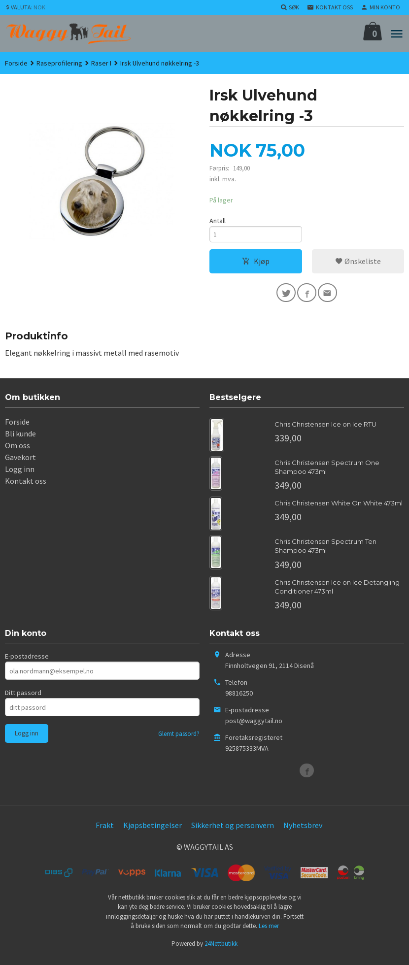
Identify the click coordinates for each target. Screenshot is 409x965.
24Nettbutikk (221, 950)
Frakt (105, 832)
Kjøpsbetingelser (152, 832)
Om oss (17, 452)
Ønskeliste (358, 265)
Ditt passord (23, 699)
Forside (16, 63)
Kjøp (256, 265)
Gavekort (20, 463)
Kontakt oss (25, 487)
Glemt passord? (179, 740)
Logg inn (19, 475)
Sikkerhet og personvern (232, 832)
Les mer (269, 933)
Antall (217, 221)
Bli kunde (20, 440)
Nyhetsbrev (302, 832)
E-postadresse (27, 663)
